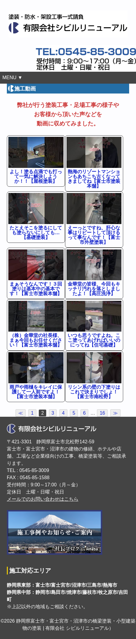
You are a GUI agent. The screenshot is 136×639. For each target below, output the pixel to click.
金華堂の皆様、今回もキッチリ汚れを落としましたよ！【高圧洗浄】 (94, 288)
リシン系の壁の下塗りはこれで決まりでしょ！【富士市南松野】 (94, 391)
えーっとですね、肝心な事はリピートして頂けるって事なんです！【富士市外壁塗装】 (94, 235)
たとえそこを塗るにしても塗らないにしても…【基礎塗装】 (36, 232)
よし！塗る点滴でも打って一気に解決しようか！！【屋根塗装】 (36, 176)
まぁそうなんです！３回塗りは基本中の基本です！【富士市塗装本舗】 (36, 288)
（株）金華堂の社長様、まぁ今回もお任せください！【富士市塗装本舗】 (36, 340)
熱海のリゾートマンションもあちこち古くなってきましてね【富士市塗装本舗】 (94, 179)
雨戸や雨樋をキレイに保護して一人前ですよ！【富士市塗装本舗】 (36, 391)
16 (102, 413)
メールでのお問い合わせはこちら (42, 499)
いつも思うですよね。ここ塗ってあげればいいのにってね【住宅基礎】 (94, 340)
